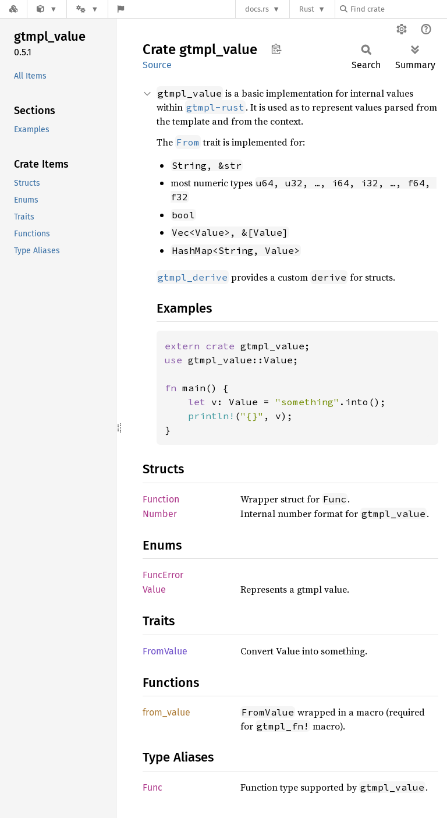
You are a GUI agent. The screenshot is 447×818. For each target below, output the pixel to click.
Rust (306, 9)
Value (154, 589)
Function (161, 499)
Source (157, 64)
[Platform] (87, 9)
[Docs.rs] (13, 9)
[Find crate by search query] (398, 9)
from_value (166, 712)
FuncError (163, 574)
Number (160, 513)
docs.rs (257, 9)
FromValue (165, 651)
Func (152, 787)
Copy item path (276, 49)
